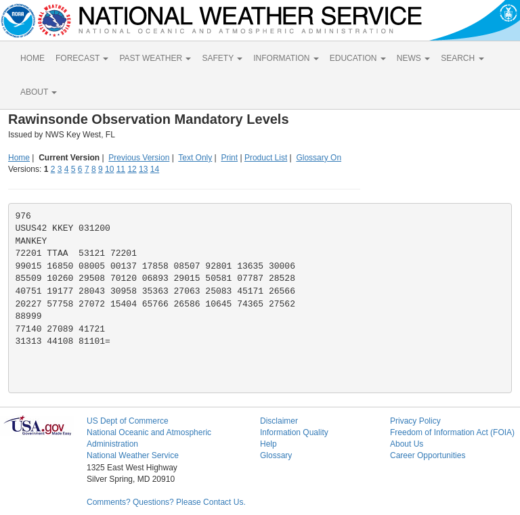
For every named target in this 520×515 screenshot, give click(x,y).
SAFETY (222, 58)
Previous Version (138, 157)
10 (109, 169)
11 (120, 169)
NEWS (413, 58)
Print (229, 157)
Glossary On (318, 157)
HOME (32, 58)
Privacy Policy (415, 421)
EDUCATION (358, 58)
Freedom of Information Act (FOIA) (452, 432)
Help (268, 444)
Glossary (276, 455)
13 (143, 169)
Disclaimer (279, 421)
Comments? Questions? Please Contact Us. (166, 502)
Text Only (195, 157)
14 (154, 169)
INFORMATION (285, 58)
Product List (265, 157)
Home (19, 157)
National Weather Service (133, 455)
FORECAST (82, 58)
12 (131, 169)
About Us (406, 444)
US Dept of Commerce (128, 421)
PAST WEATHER (155, 58)
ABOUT (38, 92)
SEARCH (462, 58)
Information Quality (294, 432)
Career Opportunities (427, 455)
